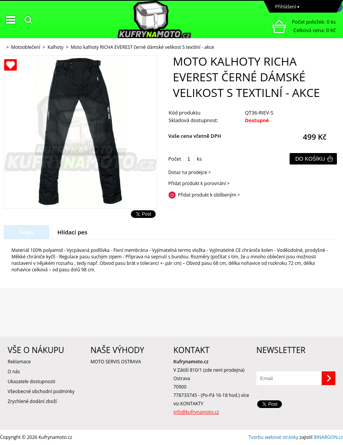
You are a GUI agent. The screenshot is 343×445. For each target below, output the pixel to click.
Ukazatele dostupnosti (31, 381)
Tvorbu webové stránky (273, 437)
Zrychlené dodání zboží (32, 401)
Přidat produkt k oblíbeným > (209, 195)
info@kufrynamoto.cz (196, 412)
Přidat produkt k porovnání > (199, 183)
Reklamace (19, 361)
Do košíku (310, 159)
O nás (14, 371)
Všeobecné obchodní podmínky (41, 391)
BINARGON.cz (328, 437)
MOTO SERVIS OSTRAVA (115, 361)
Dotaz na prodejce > (189, 172)
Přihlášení (285, 6)
